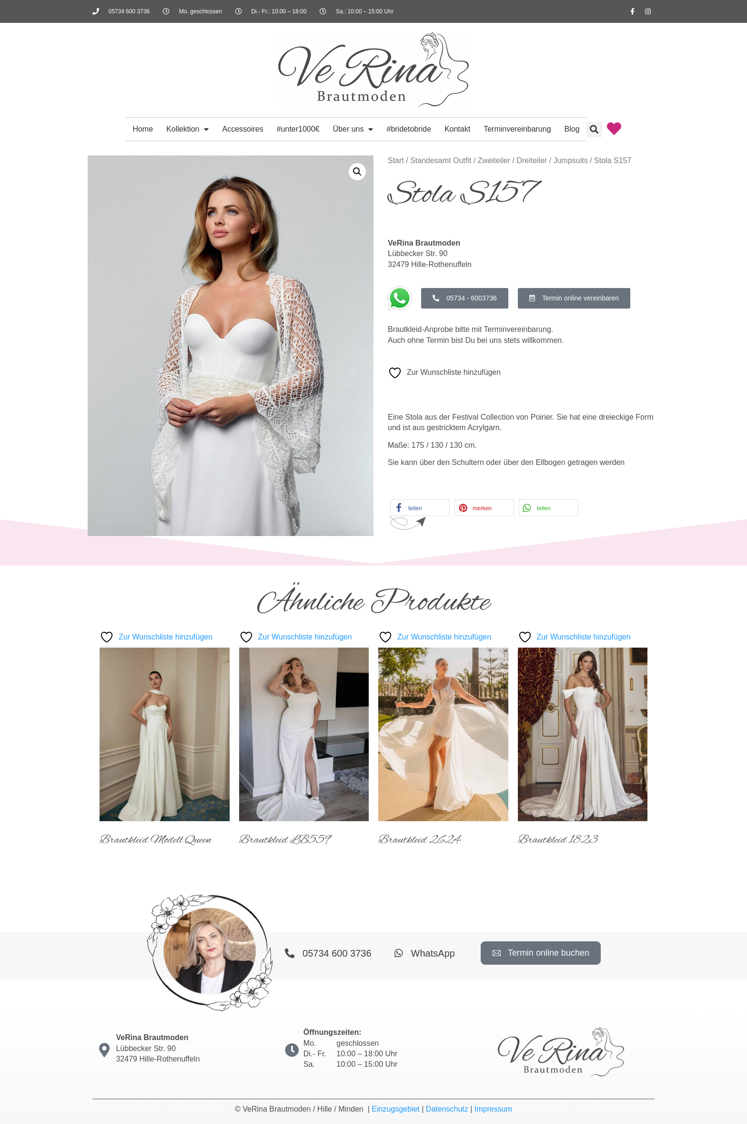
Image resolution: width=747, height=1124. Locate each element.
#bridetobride (408, 129)
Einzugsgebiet (396, 1109)
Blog (572, 129)
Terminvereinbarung (517, 129)
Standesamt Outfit (440, 160)
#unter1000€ (298, 129)
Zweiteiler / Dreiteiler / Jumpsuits (533, 160)
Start (396, 160)
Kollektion (187, 129)
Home (142, 129)
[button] (594, 129)
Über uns (353, 129)
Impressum (493, 1109)
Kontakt (457, 129)
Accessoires (242, 129)
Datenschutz (447, 1109)
